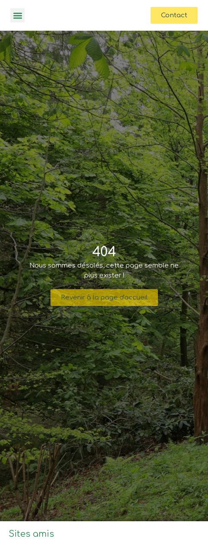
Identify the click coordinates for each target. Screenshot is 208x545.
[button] (17, 15)
